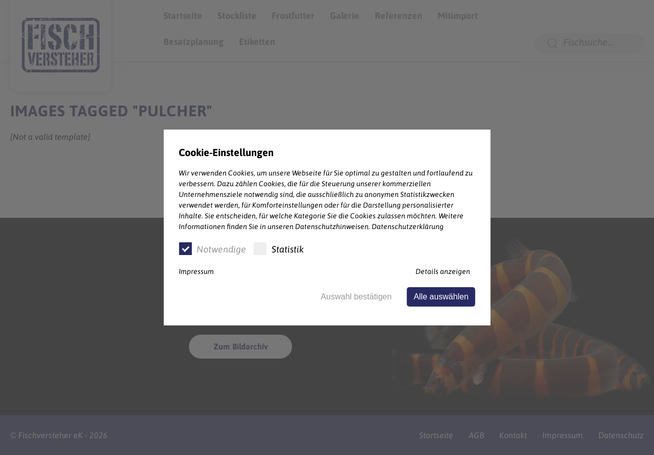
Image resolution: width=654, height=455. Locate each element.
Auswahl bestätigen (356, 296)
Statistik (279, 248)
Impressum (196, 271)
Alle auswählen (441, 296)
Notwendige (212, 248)
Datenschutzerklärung (408, 226)
